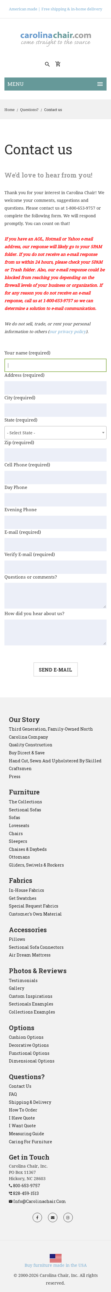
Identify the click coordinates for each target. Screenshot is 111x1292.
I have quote (22, 1118)
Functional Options (29, 1053)
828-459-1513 (24, 1193)
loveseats (19, 825)
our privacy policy (67, 331)
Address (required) (24, 375)
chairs (16, 833)
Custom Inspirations (30, 996)
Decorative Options (29, 1045)
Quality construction (30, 745)
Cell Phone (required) (27, 465)
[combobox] (55, 432)
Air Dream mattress (30, 955)
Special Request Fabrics (33, 906)
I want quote (22, 1125)
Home (9, 110)
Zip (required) (19, 442)
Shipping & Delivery (30, 1102)
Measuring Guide (26, 1133)
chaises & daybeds (28, 849)
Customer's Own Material (35, 914)
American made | (24, 9)
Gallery (16, 988)
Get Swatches (22, 898)
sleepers (18, 841)
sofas (14, 817)
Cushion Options (26, 1037)
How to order (23, 1110)
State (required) (20, 420)
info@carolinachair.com (37, 1201)
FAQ (13, 1094)
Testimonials (23, 980)
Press (14, 776)
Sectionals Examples (31, 1004)
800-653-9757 (24, 1185)
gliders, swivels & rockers (36, 865)
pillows (17, 939)
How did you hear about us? (34, 613)
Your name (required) (27, 353)
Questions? (29, 110)
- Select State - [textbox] (21, 432)
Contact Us (20, 1086)
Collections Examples (32, 1012)
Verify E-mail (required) (29, 554)
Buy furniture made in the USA (56, 1265)
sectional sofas (25, 810)
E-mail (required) (22, 532)
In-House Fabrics (26, 890)
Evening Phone (20, 509)
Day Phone (15, 487)
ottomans (19, 857)
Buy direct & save (27, 753)
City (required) (19, 397)
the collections (25, 802)
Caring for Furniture (30, 1141)
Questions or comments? (30, 577)
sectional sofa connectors (36, 947)
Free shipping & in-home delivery (71, 9)
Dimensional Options (31, 1061)
